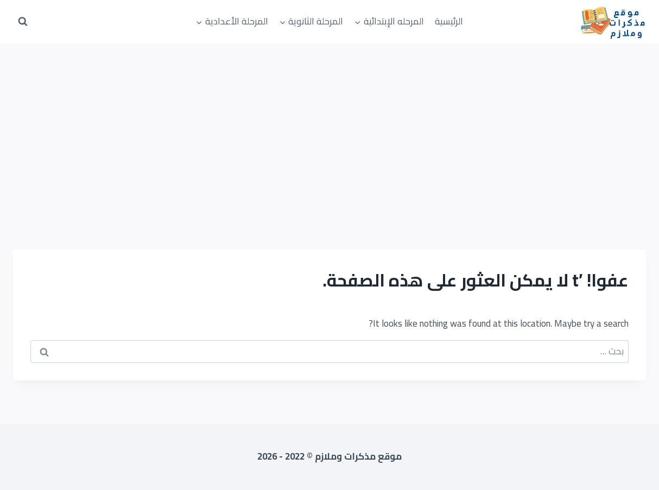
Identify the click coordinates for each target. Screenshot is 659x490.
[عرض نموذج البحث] (23, 21)
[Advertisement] (329, 125)
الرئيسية (449, 21)
